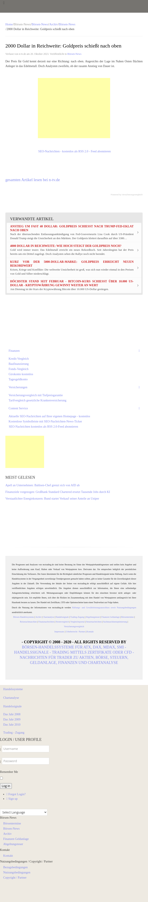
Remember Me (9, 772)
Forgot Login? (16, 794)
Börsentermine (127, 617)
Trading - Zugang (13, 732)
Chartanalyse (48, 617)
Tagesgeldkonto (18, 379)
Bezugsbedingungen (15, 867)
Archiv (53, 24)
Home (9, 24)
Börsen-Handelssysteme (23, 617)
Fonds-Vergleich (18, 369)
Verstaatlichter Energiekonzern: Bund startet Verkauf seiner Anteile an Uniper (52, 498)
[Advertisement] (74, 108)
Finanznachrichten (46, 622)
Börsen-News (40, 24)
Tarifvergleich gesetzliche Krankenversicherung (37, 400)
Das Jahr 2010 (11, 724)
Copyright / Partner (14, 877)
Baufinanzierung (19, 363)
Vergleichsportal (77, 622)
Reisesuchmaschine (28, 622)
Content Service (18, 408)
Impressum (59, 631)
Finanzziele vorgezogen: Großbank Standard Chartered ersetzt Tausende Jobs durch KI (57, 492)
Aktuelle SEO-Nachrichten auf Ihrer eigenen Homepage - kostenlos (49, 416)
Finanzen (14, 350)
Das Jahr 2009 (11, 719)
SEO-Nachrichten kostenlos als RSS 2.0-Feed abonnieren (43, 426)
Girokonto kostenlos (21, 374)
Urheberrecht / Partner (75, 631)
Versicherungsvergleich (132, 195)
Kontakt (90, 631)
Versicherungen (18, 387)
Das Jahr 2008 (11, 714)
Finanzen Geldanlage (110, 617)
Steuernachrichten (94, 622)
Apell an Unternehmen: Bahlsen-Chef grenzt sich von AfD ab (42, 485)
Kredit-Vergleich (19, 358)
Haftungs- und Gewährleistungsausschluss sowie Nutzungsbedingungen (104, 607)
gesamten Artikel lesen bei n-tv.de (32, 179)
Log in (6, 786)
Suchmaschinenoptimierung (115, 622)
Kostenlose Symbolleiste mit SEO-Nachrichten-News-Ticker (45, 421)
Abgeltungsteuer (93, 617)
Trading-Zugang (77, 617)
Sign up (12, 798)
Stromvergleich (62, 622)
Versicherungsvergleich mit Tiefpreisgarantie (36, 395)
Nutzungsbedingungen (16, 872)
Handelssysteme (13, 689)
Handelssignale (62, 617)
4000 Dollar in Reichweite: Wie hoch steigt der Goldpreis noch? (65, 246)
